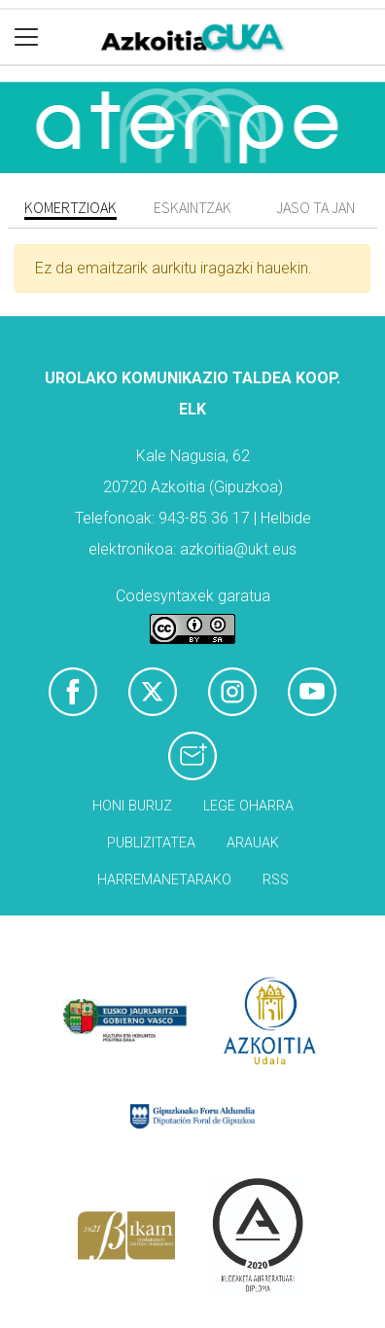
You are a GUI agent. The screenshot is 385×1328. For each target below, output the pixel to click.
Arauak (253, 843)
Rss (275, 880)
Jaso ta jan (315, 207)
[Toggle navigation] (27, 37)
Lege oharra (248, 806)
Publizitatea (151, 843)
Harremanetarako (164, 880)
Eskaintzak (192, 207)
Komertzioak (70, 207)
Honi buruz (132, 806)
